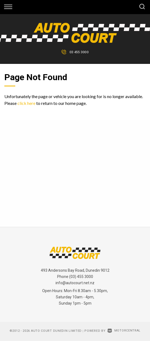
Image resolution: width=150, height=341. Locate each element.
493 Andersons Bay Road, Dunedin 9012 (75, 270)
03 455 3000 (78, 52)
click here (26, 103)
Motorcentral (124, 330)
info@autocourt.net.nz (75, 283)
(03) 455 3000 (81, 276)
